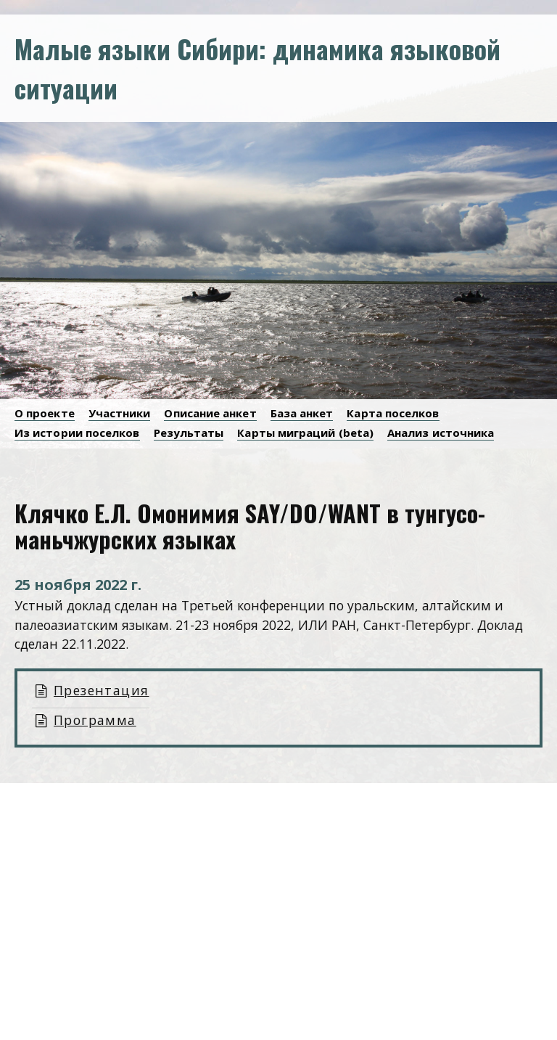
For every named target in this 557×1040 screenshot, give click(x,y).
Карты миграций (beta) (305, 432)
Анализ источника (440, 432)
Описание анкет (210, 413)
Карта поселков (393, 413)
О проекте (45, 413)
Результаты (189, 432)
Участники (119, 413)
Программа (95, 720)
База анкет (302, 413)
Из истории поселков (77, 432)
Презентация (101, 690)
